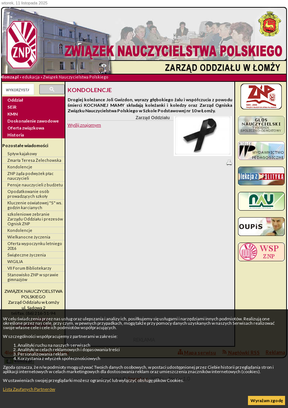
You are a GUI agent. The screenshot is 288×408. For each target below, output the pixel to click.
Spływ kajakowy (22, 153)
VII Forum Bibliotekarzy (29, 268)
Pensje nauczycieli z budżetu (35, 184)
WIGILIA (15, 261)
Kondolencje (19, 166)
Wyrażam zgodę (267, 400)
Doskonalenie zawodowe (33, 121)
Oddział (15, 100)
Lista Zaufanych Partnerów (29, 389)
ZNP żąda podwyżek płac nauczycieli (30, 176)
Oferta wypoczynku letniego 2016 (34, 246)
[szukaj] (17, 90)
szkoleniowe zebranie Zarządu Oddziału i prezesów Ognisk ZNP (35, 219)
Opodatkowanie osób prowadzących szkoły (28, 193)
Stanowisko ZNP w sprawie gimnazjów (32, 277)
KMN (12, 114)
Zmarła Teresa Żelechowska (34, 160)
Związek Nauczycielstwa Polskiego (75, 76)
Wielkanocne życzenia (28, 236)
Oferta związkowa (25, 128)
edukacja (31, 76)
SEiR (12, 107)
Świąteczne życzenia (26, 254)
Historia (15, 135)
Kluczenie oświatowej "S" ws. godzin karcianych (34, 205)
